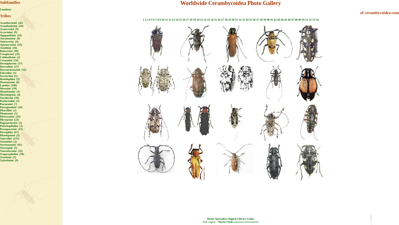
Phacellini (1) (8, 110)
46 (289, 19)
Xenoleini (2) (8, 157)
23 (208, 19)
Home (210, 218)
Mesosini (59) (8, 88)
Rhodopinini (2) (10, 135)
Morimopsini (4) (10, 94)
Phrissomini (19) (10, 116)
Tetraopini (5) (8, 147)
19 (194, 19)
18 (191, 19)
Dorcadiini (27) (9, 66)
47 (292, 19)
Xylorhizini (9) (9, 160)
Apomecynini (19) (11, 44)
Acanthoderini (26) (11, 26)
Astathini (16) (8, 47)
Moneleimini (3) (10, 91)
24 (212, 19)
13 (173, 19)
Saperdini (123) (9, 138)
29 (229, 19)
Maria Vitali (225, 221)
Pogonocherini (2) (11, 122)
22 (205, 19)
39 (264, 19)
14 (176, 19)
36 (254, 19)
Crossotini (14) (9, 60)
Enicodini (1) (8, 72)
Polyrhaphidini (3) (11, 126)
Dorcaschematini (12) (13, 69)
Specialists (221, 218)
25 (215, 19)
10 (163, 19)
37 (257, 19)
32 (240, 19)
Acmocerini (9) (9, 29)
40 (268, 19)
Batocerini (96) (9, 50)
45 (285, 19)
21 (201, 19)
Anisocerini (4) (9, 41)
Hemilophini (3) (10, 79)
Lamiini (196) (8, 85)
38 (261, 19)
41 (271, 19)
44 (282, 19)
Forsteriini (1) (8, 76)
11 (166, 19)
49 (299, 19)
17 (187, 19)
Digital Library (237, 218)
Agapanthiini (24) (11, 35)
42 (275, 19)
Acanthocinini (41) (11, 22)
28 (226, 19)
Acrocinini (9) (8, 32)
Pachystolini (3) (9, 100)
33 (243, 19)
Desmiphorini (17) (11, 63)
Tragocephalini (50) (12, 154)
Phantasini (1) (8, 113)
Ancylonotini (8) (10, 38)
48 (296, 19)
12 (170, 19)
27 (222, 19)
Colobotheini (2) (10, 57)
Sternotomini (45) (11, 144)
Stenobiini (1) (8, 141)
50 (303, 19)
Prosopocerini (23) (11, 129)
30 (233, 19)
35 (250, 19)
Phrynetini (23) (9, 119)
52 (310, 19)
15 (180, 19)
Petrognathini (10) (11, 107)
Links (250, 218)
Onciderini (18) (9, 97)
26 (219, 19)
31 (236, 19)
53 (313, 19)
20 (198, 19)
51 (306, 19)
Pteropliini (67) (9, 132)
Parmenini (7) (8, 104)
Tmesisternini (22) (11, 150)
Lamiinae (6, 9)
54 (317, 19)
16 (184, 19)
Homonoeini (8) (9, 82)
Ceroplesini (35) (10, 54)
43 (278, 19)
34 (247, 19)
